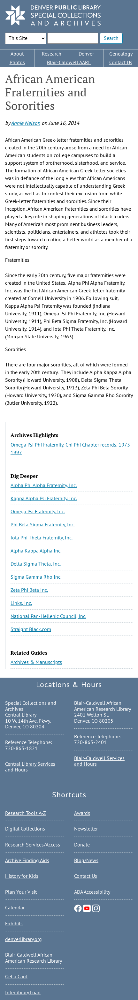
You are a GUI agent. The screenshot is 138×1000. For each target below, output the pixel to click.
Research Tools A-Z (25, 813)
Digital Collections (25, 828)
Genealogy (121, 53)
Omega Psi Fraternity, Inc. (38, 511)
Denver (86, 53)
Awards (82, 813)
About (17, 53)
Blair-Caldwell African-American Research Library (33, 957)
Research (51, 53)
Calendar (15, 907)
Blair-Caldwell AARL (69, 62)
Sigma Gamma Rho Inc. (36, 577)
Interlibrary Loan (23, 992)
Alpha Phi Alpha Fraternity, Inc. (44, 485)
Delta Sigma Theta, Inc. (36, 563)
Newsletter (86, 828)
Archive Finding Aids (27, 860)
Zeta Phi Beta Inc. (29, 590)
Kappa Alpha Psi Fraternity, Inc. (44, 498)
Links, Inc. (21, 603)
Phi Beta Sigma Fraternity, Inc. (43, 524)
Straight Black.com (31, 629)
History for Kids (21, 876)
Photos (17, 62)
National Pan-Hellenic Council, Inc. (48, 616)
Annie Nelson (25, 123)
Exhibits (14, 923)
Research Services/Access (32, 844)
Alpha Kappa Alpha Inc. (36, 550)
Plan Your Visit (21, 892)
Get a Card (16, 976)
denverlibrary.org (23, 939)
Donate (82, 844)
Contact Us (120, 62)
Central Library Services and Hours (30, 767)
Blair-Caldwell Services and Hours (99, 761)
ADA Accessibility (92, 892)
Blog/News (86, 860)
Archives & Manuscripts (36, 662)
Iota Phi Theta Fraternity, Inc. (42, 537)
